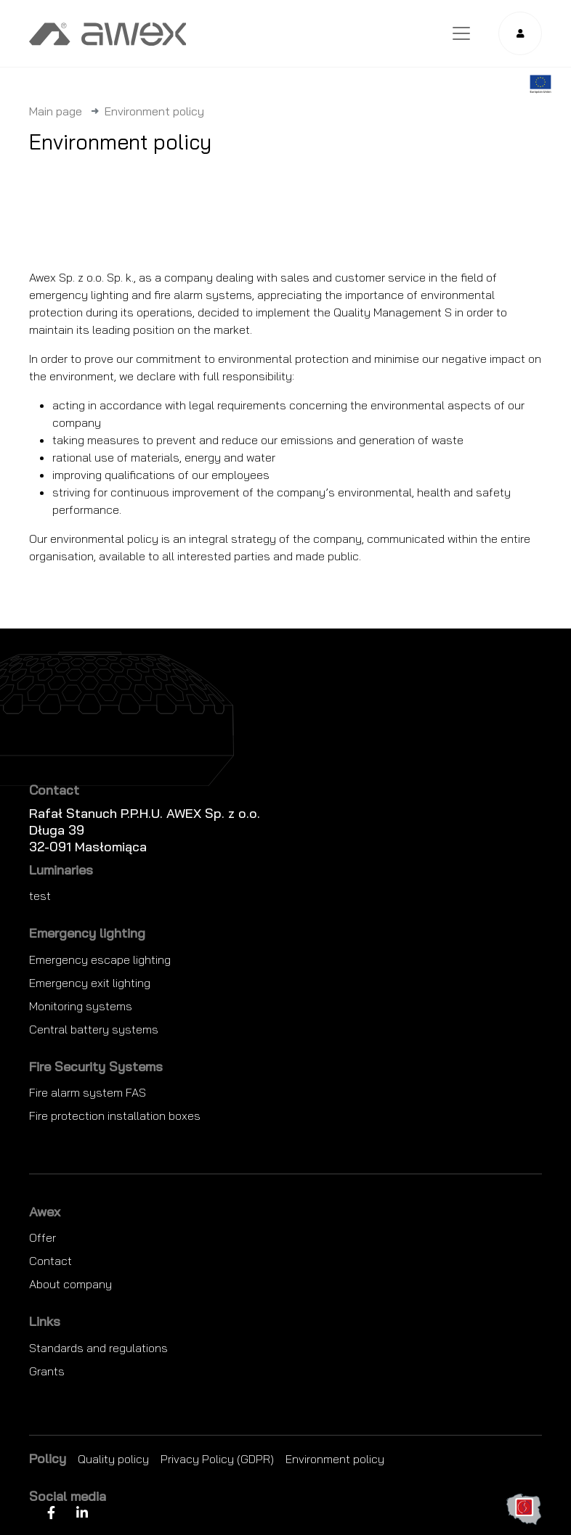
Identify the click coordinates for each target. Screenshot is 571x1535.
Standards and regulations (98, 1347)
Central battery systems (93, 1029)
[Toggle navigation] (461, 33)
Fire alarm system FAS (87, 1092)
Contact (50, 1260)
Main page (55, 111)
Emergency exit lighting (89, 982)
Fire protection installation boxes (115, 1115)
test (40, 895)
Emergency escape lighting (100, 959)
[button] (520, 33)
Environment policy (335, 1459)
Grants (47, 1371)
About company (70, 1284)
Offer (42, 1237)
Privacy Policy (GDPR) (217, 1459)
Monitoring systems (80, 1006)
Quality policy (113, 1459)
